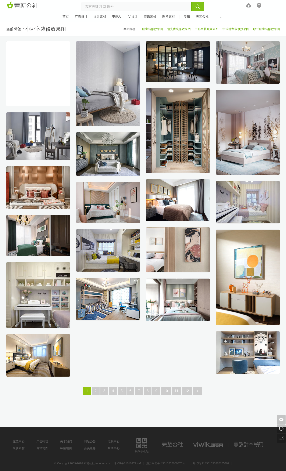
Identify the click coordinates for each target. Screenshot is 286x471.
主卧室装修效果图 (206, 29)
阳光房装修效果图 (179, 29)
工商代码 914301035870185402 (209, 463)
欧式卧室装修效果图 (266, 29)
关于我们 (66, 441)
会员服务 (90, 448)
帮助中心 (113, 448)
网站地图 (42, 448)
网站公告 (90, 441)
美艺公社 (172, 444)
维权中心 (113, 441)
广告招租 (42, 441)
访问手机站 (142, 444)
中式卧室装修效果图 (235, 29)
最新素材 (19, 448)
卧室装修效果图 (152, 29)
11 (176, 391)
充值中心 (19, 441)
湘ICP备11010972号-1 (127, 463)
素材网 (23, 5)
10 (166, 391)
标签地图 (66, 448)
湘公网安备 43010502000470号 (165, 463)
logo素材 (208, 444)
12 (187, 391)
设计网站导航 (249, 444)
